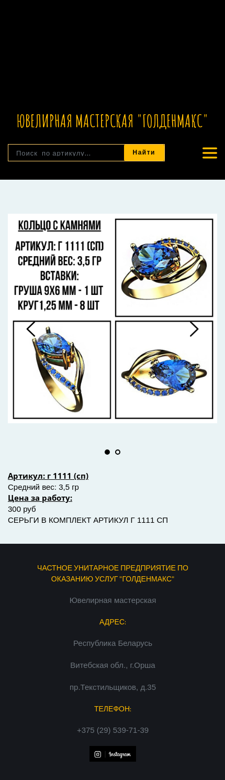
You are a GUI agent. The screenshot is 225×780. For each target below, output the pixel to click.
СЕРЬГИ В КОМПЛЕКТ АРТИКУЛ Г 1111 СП (88, 519)
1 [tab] (107, 452)
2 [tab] (117, 452)
